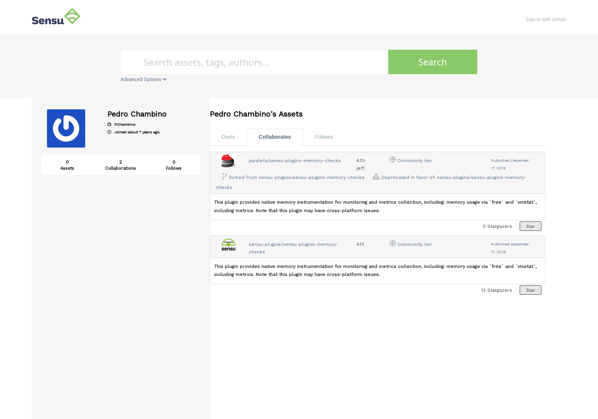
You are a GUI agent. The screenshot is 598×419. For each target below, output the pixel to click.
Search (432, 61)
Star (530, 226)
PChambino (121, 124)
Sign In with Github (546, 19)
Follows (324, 137)
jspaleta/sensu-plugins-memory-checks (295, 160)
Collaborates (275, 137)
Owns (228, 137)
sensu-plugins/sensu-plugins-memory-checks (312, 177)
